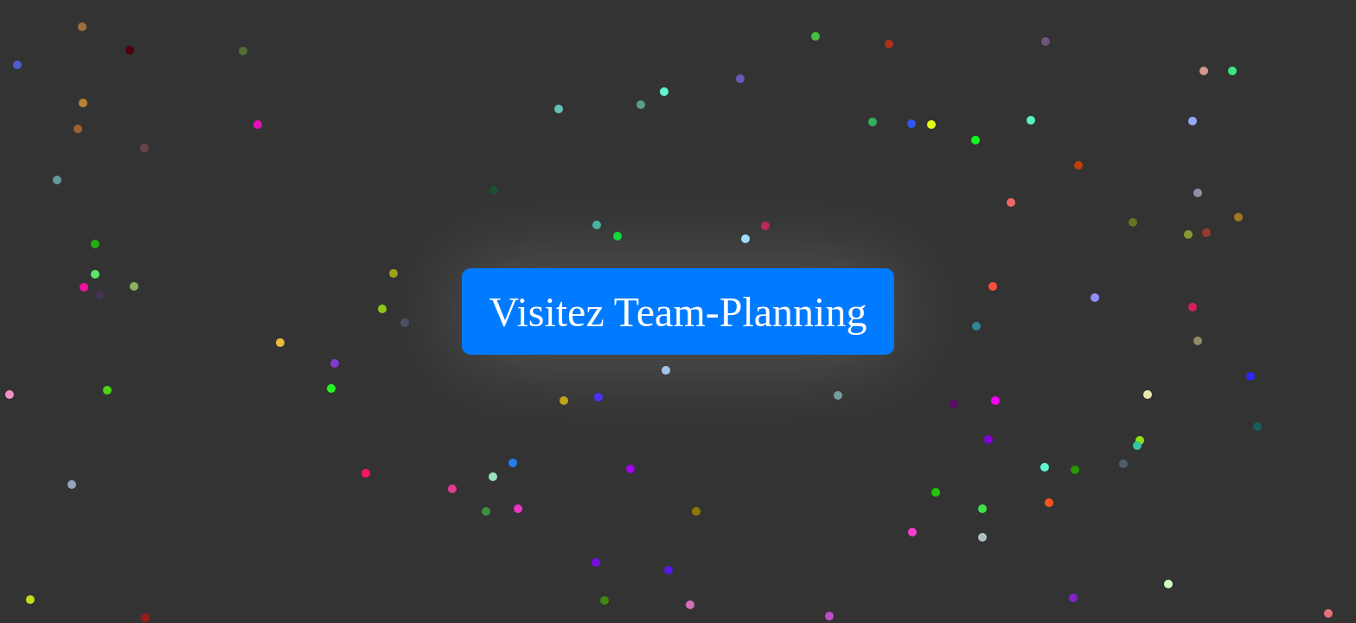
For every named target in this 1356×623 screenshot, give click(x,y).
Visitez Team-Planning (678, 312)
